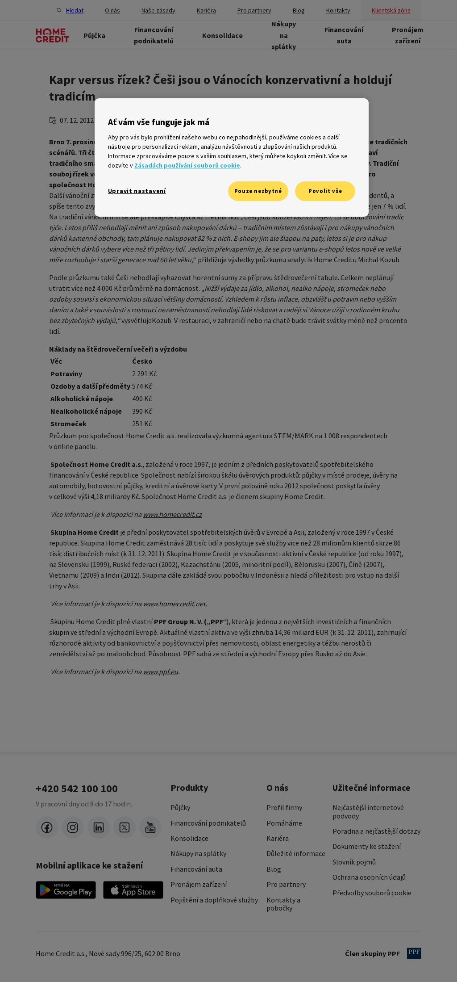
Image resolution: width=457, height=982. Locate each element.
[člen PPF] (414, 953)
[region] (232, 157)
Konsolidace (189, 838)
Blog (273, 869)
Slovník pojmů (354, 862)
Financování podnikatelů (208, 823)
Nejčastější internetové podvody (368, 811)
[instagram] (73, 827)
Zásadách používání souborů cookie (187, 165)
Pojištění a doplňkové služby (214, 900)
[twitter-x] (124, 827)
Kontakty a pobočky (283, 904)
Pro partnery (286, 884)
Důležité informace (295, 853)
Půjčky (180, 807)
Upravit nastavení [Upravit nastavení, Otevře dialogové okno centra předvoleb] (137, 191)
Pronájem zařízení (198, 884)
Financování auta (196, 869)
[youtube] (150, 827)
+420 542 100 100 (77, 788)
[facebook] (47, 827)
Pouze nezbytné (258, 191)
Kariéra (277, 838)
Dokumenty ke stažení (366, 846)
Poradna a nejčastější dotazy (376, 831)
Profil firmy (284, 807)
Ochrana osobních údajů (369, 877)
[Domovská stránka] (52, 35)
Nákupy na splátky (198, 853)
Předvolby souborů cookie (371, 893)
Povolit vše (325, 191)
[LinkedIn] (98, 827)
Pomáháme (284, 823)
